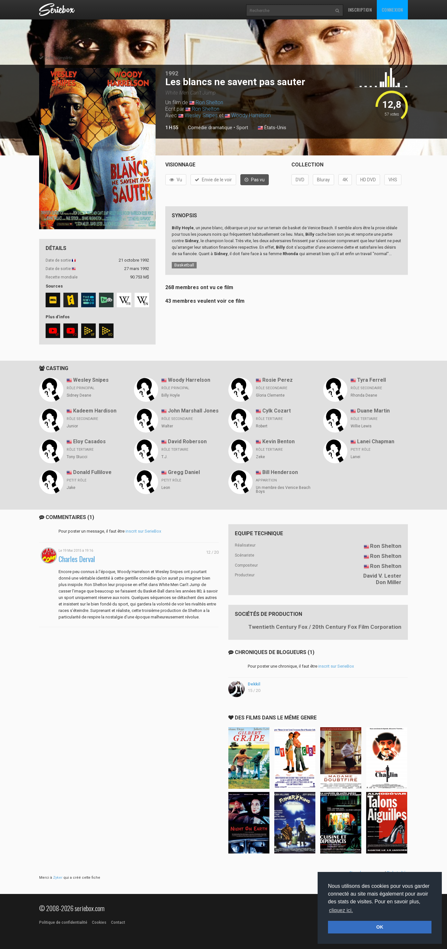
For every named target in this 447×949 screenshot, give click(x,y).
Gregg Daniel (184, 472)
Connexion (392, 9)
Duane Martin (373, 411)
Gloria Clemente (270, 395)
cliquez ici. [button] (341, 910)
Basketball (184, 265)
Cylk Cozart (276, 411)
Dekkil (254, 684)
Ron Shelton (209, 102)
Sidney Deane (79, 395)
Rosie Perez (277, 380)
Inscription (360, 9)
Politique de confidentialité (63, 922)
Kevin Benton (278, 441)
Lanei (355, 457)
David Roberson (187, 441)
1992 (171, 73)
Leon (165, 487)
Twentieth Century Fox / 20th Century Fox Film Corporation (324, 627)
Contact (118, 922)
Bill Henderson (280, 472)
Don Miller (388, 582)
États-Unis (272, 127)
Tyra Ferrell (371, 380)
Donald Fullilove (92, 472)
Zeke (260, 457)
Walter (167, 426)
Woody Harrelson (251, 115)
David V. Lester (382, 575)
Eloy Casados (89, 441)
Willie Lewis (361, 426)
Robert (261, 426)
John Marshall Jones (193, 411)
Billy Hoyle (170, 395)
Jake (71, 487)
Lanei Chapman (375, 441)
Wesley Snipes (201, 115)
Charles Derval (77, 559)
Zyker (57, 878)
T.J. (164, 457)
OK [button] (379, 927)
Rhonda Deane (364, 395)
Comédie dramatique (210, 127)
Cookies (99, 922)
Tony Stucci (77, 457)
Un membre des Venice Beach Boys (283, 489)
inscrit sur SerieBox (143, 531)
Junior (72, 426)
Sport (242, 127)
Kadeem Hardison (94, 411)
